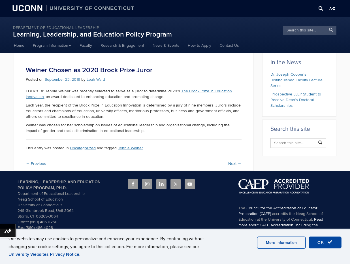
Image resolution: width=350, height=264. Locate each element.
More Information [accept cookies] (281, 242)
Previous (36, 163)
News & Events (166, 45)
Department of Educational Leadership (56, 27)
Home (19, 45)
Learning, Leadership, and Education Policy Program (92, 34)
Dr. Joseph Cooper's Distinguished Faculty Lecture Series (296, 80)
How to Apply (199, 45)
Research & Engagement (122, 45)
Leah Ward (96, 79)
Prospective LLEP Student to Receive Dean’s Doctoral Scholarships (295, 100)
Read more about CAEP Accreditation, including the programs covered (280, 225)
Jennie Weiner (130, 148)
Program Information (52, 45)
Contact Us (229, 45)
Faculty (86, 45)
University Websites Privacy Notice (43, 254)
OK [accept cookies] (325, 242)
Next (235, 163)
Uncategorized (83, 148)
